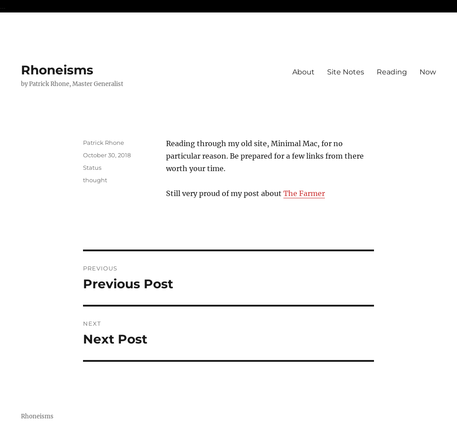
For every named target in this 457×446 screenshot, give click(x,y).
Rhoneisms (57, 70)
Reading (392, 72)
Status (92, 167)
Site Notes (345, 72)
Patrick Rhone (103, 142)
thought (95, 180)
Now (428, 72)
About (303, 72)
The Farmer (304, 193)
